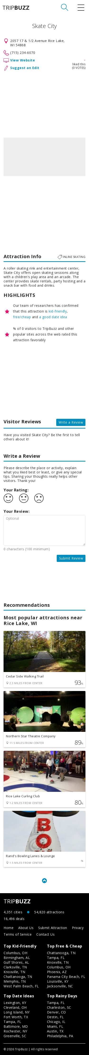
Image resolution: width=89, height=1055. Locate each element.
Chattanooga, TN (18, 976)
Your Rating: (16, 490)
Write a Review (71, 422)
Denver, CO (56, 1012)
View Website (22, 60)
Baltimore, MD (16, 1026)
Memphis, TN (15, 981)
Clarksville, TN (15, 967)
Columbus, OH (15, 953)
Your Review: (16, 511)
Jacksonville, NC (60, 986)
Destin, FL (55, 1017)
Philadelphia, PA (60, 1036)
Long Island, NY (17, 1012)
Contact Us (45, 934)
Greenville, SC (15, 1036)
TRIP (15, 7)
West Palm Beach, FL (21, 986)
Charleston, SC (59, 1007)
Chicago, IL (56, 1021)
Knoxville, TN (14, 972)
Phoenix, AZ (57, 972)
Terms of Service (18, 934)
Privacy (78, 927)
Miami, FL (55, 1026)
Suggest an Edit (24, 67)
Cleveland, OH (15, 1007)
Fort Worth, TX (16, 1017)
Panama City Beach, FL (66, 976)
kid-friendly (58, 311)
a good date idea (53, 317)
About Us (25, 927)
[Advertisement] (44, 103)
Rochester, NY (15, 1031)
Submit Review (71, 558)
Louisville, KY (58, 981)
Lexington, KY (15, 1002)
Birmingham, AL (17, 957)
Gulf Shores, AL (16, 962)
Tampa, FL (56, 957)
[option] (44, 157)
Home (9, 927)
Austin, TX (55, 1031)
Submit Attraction (52, 927)
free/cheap (22, 317)
